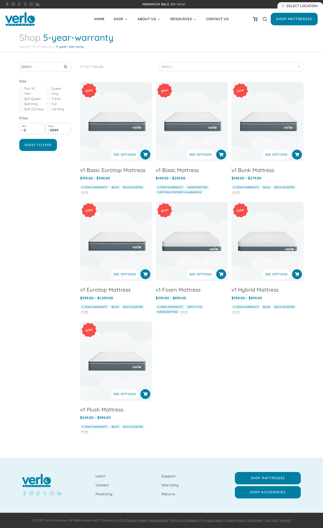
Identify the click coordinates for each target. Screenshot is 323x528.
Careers (102, 485)
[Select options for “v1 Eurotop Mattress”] (145, 274)
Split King (31, 104)
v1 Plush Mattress (101, 409)
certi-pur (194, 306)
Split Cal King (34, 109)
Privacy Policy (211, 520)
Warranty (170, 485)
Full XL (56, 99)
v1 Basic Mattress (177, 170)
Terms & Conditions (184, 520)
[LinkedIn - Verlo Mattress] (12, 4)
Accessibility (159, 520)
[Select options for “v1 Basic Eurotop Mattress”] (145, 154)
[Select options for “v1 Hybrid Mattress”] (297, 274)
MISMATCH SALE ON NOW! (164, 4)
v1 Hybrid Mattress (255, 289)
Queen (56, 88)
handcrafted (197, 187)
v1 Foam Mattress (178, 289)
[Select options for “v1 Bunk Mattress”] (297, 154)
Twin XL (29, 88)
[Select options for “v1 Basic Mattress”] (221, 154)
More (85, 192)
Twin (27, 94)
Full (54, 104)
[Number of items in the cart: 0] (255, 19)
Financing (104, 494)
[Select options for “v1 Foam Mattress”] (221, 274)
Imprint (285, 520)
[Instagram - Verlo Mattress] (30, 493)
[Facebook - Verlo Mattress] (7, 4)
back (115, 187)
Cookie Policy (235, 520)
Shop (118, 19)
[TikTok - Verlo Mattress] (37, 493)
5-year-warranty (94, 187)
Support (169, 476)
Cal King (58, 109)
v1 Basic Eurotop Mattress (112, 170)
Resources (181, 19)
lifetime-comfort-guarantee (179, 192)
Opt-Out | (272, 520)
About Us (146, 19)
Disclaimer (255, 520)
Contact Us (217, 19)
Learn (101, 476)
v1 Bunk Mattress (252, 170)
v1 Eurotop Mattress (105, 289)
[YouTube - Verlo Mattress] (51, 493)
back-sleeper (133, 187)
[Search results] (45, 66)
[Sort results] (231, 66)
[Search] (65, 66)
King (55, 94)
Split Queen (32, 99)
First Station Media (133, 520)
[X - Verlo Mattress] (44, 493)
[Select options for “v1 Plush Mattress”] (145, 394)
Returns (168, 494)
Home (99, 19)
